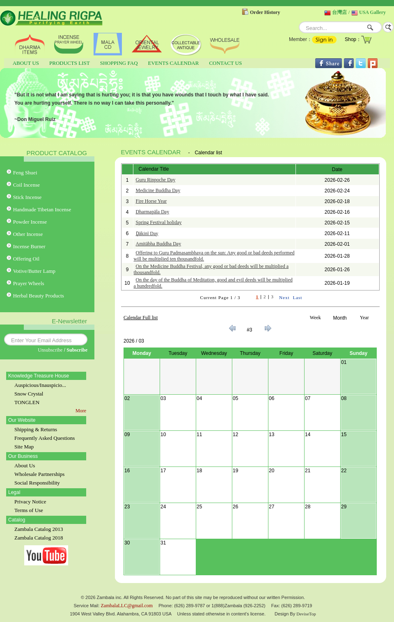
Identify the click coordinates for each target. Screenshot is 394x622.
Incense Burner (29, 246)
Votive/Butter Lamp (34, 271)
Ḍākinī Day (147, 233)
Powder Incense (30, 222)
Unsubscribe (50, 350)
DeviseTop (306, 613)
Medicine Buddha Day (158, 190)
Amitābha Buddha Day (158, 244)
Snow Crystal (28, 394)
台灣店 (339, 12)
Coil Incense (26, 185)
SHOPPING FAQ (119, 63)
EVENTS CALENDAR (173, 63)
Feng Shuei (25, 172)
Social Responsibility (37, 483)
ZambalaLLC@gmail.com (127, 605)
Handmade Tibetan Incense (42, 209)
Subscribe (76, 350)
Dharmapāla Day (153, 212)
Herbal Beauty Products (38, 296)
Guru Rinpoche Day (156, 180)
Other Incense (28, 234)
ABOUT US (26, 63)
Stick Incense (27, 197)
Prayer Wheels (28, 283)
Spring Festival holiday (159, 222)
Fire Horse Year (151, 201)
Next (284, 297)
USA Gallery (372, 12)
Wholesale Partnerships (39, 474)
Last (297, 297)
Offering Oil (26, 259)
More (81, 411)
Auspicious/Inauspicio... (40, 385)
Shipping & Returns (35, 429)
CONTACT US (225, 63)
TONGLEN (26, 402)
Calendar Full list (141, 317)
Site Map (24, 447)
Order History (265, 12)
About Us (24, 465)
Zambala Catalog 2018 (38, 538)
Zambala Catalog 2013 (38, 529)
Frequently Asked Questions (44, 438)
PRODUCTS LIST (69, 63)
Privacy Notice (30, 502)
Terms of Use (28, 510)
